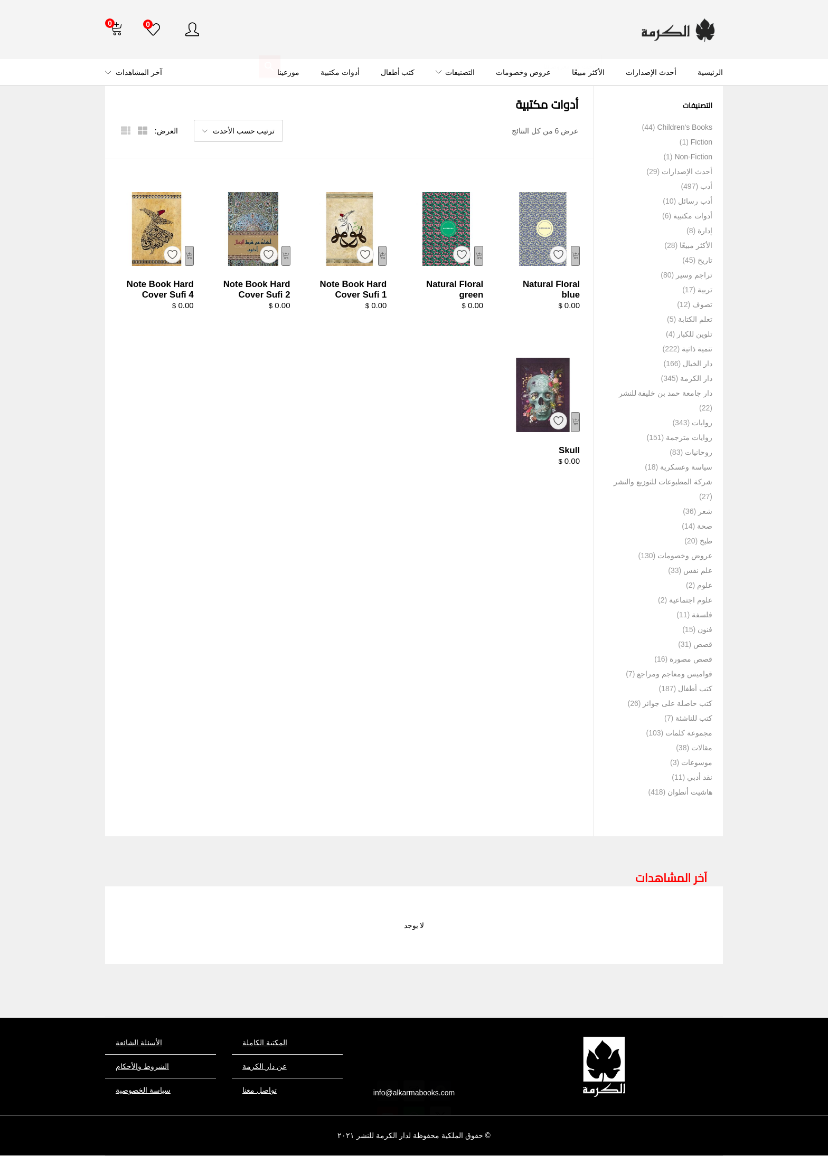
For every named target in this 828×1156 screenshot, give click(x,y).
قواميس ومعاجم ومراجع (674, 674)
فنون (705, 629)
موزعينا (288, 72)
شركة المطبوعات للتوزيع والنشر (663, 481)
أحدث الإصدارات (651, 72)
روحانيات (698, 452)
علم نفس (697, 570)
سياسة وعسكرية (686, 467)
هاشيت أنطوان (689, 792)
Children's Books (684, 127)
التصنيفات (455, 72)
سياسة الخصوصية (143, 1090)
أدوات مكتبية (340, 72)
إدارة (705, 230)
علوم (704, 585)
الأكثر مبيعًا (588, 72)
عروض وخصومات (523, 72)
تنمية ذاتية (697, 349)
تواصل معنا (259, 1090)
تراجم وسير (694, 275)
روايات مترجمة (689, 437)
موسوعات (696, 762)
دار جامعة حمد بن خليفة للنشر (665, 393)
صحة (704, 526)
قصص (702, 644)
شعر (705, 511)
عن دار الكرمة (264, 1066)
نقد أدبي (699, 777)
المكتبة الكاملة (264, 1042)
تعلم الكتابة (695, 319)
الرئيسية (710, 72)
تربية (705, 289)
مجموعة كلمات (688, 733)
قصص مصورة (691, 659)
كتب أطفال (398, 72)
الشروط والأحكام (142, 1066)
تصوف (702, 304)
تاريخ (705, 260)
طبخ (706, 541)
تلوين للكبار (694, 334)
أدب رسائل (695, 201)
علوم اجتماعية (690, 600)
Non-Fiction (693, 156)
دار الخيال (697, 363)
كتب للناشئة (693, 718)
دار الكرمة (696, 378)
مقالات (701, 747)
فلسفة (702, 614)
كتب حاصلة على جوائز (677, 703)
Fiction (701, 142)
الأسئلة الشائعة (139, 1042)
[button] (116, 29)
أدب (706, 186)
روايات (702, 422)
